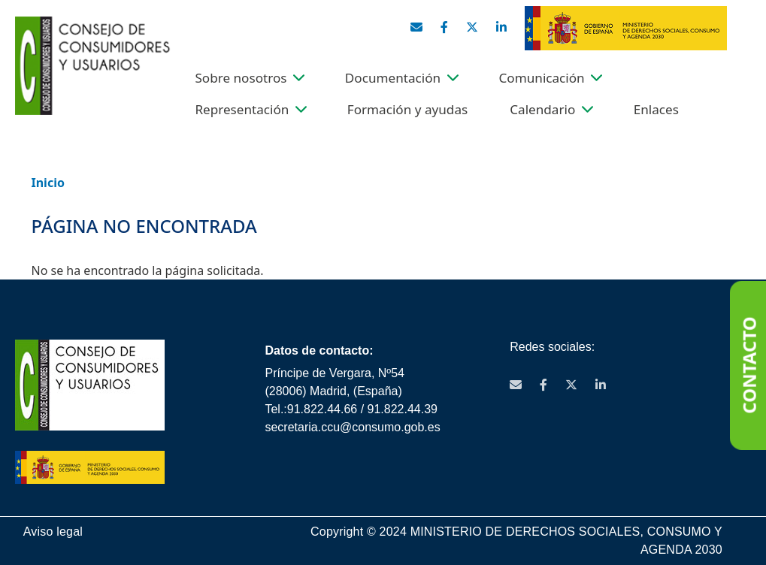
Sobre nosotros (240, 77)
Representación (242, 109)
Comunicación (542, 77)
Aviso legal (53, 531)
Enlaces (656, 109)
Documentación (393, 77)
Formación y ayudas (407, 109)
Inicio (48, 182)
